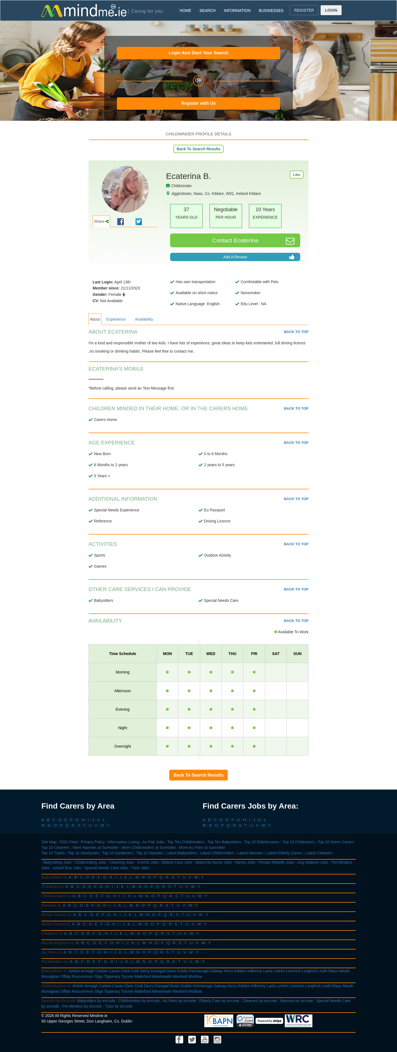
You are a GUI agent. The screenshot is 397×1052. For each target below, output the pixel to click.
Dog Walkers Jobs (312, 862)
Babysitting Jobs (58, 862)
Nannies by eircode (296, 1001)
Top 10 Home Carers (335, 842)
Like (296, 175)
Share (101, 221)
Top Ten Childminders (185, 842)
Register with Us (198, 103)
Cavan (114, 971)
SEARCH (208, 10)
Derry (145, 971)
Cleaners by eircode (260, 1001)
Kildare (240, 971)
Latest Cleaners (318, 853)
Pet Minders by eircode (82, 1006)
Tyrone (127, 976)
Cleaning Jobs (121, 862)
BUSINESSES (271, 10)
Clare (125, 971)
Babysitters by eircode (96, 1001)
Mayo (333, 971)
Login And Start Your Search (199, 52)
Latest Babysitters (181, 853)
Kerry (228, 971)
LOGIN (331, 10)
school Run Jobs (67, 868)
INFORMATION (237, 10)
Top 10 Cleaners (55, 847)
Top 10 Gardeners (117, 853)
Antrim (74, 971)
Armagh (87, 971)
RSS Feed (69, 842)
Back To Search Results (198, 149)
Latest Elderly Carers (284, 853)
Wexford (180, 976)
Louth (322, 971)
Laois (267, 971)
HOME (185, 10)
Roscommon (82, 976)
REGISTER (304, 10)
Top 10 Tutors (53, 853)
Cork (135, 971)
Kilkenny (254, 971)
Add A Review (259, 257)
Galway (216, 971)
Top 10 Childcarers (298, 842)
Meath (344, 971)
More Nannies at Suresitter (96, 847)
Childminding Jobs (90, 862)
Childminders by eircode (139, 1001)
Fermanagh (199, 971)
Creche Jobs (148, 862)
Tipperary (112, 976)
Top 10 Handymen (83, 853)
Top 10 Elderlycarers (262, 842)
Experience (116, 319)
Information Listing (123, 842)
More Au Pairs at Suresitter (202, 847)
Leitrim (279, 971)
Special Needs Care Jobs (106, 868)
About (95, 319)
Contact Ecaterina (253, 241)
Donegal (158, 971)
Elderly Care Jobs (177, 862)
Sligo (99, 976)
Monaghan (50, 976)
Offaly (66, 976)
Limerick (293, 971)
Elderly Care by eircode (219, 1001)
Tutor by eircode (119, 1006)
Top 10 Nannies (149, 853)
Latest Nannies (250, 853)
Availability (144, 319)
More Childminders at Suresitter (149, 847)
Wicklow (195, 976)
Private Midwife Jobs (276, 862)
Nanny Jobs (245, 862)
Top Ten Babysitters (224, 842)
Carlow (101, 971)
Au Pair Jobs (153, 842)
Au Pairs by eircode (179, 1001)
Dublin (182, 971)
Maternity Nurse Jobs (213, 862)
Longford (308, 971)
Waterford (142, 976)
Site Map (49, 842)
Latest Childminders (217, 853)
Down (171, 971)
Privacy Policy (93, 842)
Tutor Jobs (140, 868)
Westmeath (161, 976)
